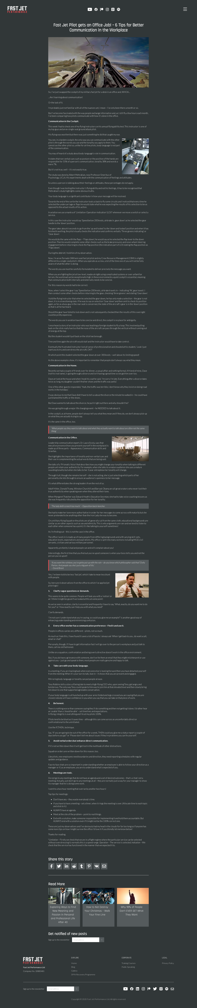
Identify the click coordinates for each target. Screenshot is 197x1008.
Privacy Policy (168, 963)
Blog (73, 967)
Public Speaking (128, 967)
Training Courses (129, 963)
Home (74, 963)
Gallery (74, 970)
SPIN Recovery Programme (83, 974)
